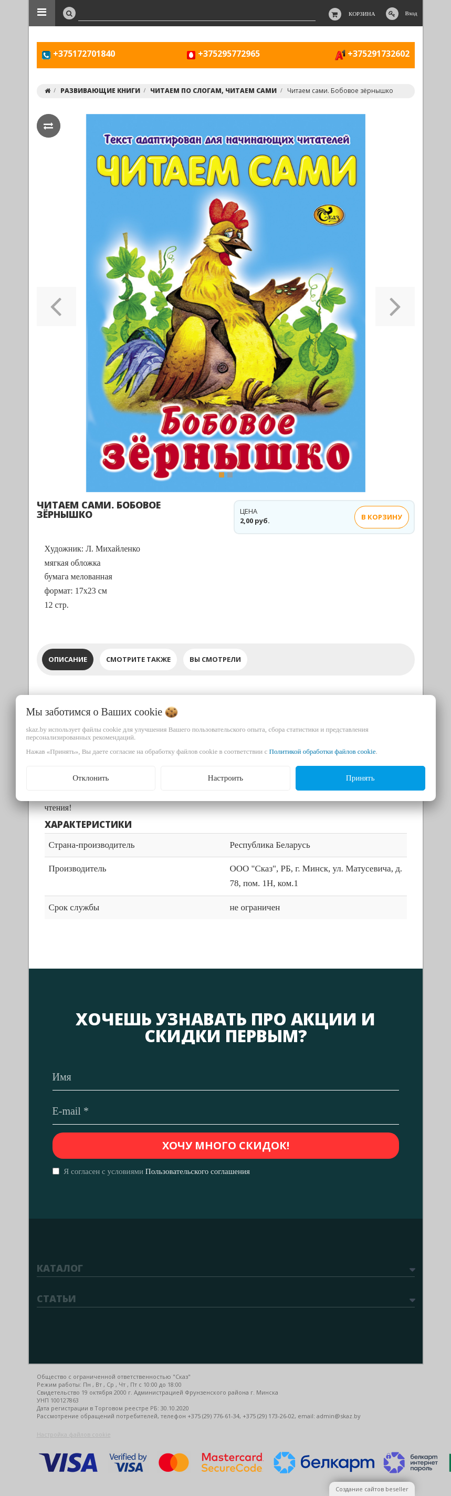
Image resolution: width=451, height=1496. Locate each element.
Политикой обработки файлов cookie (322, 751)
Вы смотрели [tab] (215, 659)
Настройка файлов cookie (74, 1434)
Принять (360, 778)
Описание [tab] (67, 659)
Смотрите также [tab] (138, 659)
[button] (56, 303)
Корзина (362, 14)
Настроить (225, 778)
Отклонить (90, 778)
